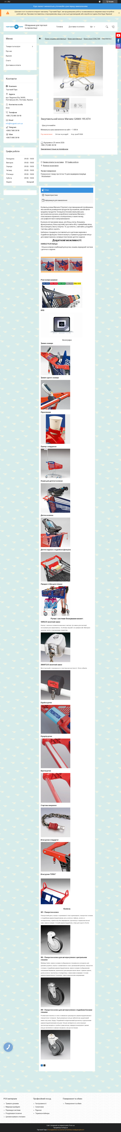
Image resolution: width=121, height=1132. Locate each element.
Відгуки (9, 56)
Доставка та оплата (76, 27)
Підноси (38, 1110)
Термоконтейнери (42, 1113)
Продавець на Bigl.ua (60, 1127)
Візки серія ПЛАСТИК (92, 39)
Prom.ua (72, 1125)
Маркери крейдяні (13, 1107)
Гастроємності (40, 1103)
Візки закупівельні (75, 39)
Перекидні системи (13, 1110)
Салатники (39, 1107)
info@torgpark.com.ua (14, 123)
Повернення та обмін (73, 1103)
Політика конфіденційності (75, 1130)
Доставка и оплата (13, 65)
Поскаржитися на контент (56, 1130)
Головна (59, 27)
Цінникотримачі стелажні (15, 1117)
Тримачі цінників (12, 1103)
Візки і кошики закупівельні (55, 39)
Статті (8, 61)
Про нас (9, 51)
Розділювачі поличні (14, 1113)
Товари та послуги (13, 46)
